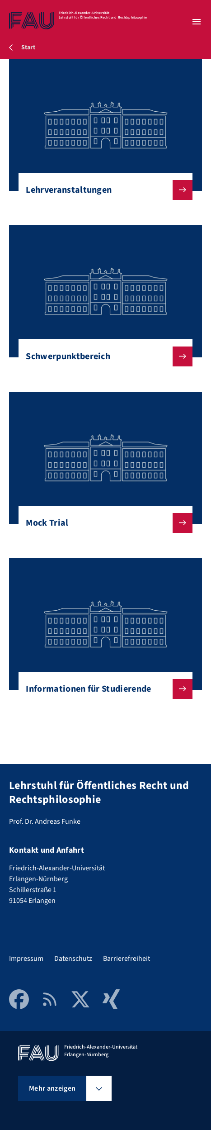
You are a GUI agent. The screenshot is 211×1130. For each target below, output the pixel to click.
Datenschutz (73, 959)
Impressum (26, 959)
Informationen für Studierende (102, 689)
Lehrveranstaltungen (102, 190)
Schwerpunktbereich (102, 356)
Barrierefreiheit (126, 959)
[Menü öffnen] (196, 22)
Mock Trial (102, 523)
